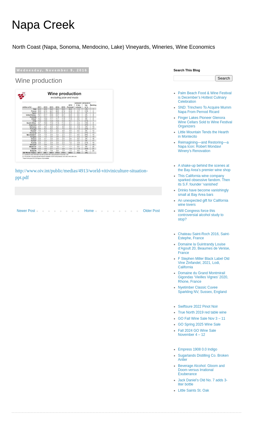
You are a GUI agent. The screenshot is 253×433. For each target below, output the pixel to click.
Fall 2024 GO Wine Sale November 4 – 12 (197, 332)
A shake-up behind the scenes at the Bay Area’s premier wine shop (204, 168)
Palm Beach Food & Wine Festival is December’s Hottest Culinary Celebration (205, 97)
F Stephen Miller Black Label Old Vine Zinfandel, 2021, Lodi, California (203, 263)
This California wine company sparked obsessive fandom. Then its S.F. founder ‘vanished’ (204, 180)
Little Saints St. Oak (193, 390)
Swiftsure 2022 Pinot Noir (198, 306)
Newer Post (26, 211)
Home (89, 211)
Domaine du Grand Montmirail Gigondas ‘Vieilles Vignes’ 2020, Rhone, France (203, 277)
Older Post (151, 211)
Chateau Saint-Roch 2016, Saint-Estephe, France (204, 236)
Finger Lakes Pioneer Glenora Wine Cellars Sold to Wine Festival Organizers (205, 122)
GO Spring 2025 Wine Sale (199, 324)
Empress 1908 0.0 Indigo (197, 349)
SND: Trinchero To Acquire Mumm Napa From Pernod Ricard (204, 109)
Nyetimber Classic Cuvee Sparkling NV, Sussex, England (202, 289)
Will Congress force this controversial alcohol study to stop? (201, 215)
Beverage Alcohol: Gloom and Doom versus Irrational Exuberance (201, 370)
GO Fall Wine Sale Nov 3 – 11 (201, 318)
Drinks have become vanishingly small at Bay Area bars (203, 192)
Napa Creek (43, 24)
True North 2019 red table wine (202, 312)
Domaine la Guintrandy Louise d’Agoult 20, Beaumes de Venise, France (204, 248)
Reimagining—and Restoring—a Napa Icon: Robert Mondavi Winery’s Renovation (203, 146)
